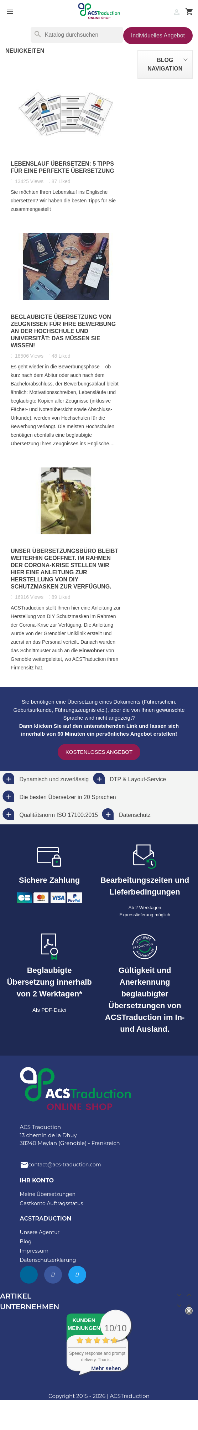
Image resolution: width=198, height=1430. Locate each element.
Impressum (34, 1251)
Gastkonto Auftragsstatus (51, 1203)
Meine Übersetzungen (47, 1194)
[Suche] (77, 35)
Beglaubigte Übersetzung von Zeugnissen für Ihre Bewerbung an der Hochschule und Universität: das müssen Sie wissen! (63, 331)
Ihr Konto (37, 1180)
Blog (26, 1241)
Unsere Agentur (40, 1232)
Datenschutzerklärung (48, 1260)
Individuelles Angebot (158, 35)
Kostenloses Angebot (99, 752)
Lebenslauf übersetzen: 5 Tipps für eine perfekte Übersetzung (62, 167)
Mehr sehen (106, 1368)
